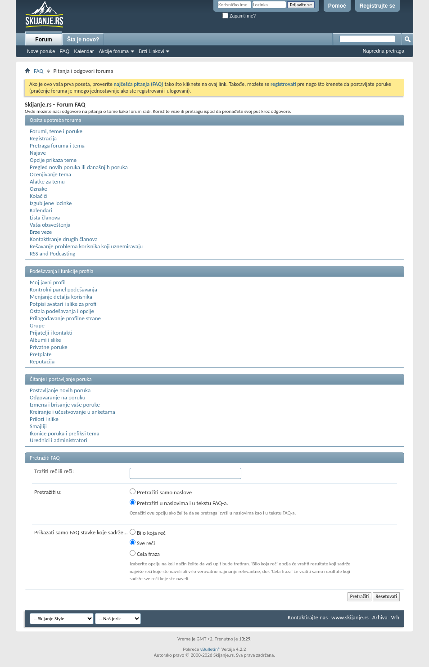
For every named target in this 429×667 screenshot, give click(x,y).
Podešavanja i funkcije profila (61, 271)
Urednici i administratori (58, 440)
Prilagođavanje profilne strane (65, 318)
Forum (43, 39)
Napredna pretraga (383, 51)
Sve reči (142, 542)
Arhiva (380, 617)
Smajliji (38, 426)
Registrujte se (377, 6)
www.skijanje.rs (350, 617)
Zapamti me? (239, 15)
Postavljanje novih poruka (60, 390)
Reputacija (42, 361)
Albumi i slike (45, 339)
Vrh (395, 617)
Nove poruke (41, 51)
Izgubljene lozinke (51, 203)
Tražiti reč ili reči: (54, 471)
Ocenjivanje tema (50, 174)
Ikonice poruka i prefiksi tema (64, 433)
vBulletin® (210, 649)
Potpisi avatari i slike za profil (64, 303)
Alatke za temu (47, 181)
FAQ (64, 51)
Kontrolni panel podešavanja (63, 289)
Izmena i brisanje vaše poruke (65, 404)
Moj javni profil (48, 282)
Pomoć (337, 6)
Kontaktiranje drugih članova (64, 239)
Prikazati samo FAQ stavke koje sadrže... (81, 532)
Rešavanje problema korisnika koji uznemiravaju (86, 246)
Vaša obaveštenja (50, 224)
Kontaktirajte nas (308, 617)
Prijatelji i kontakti (51, 332)
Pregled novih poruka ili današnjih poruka (79, 167)
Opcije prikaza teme (53, 160)
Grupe (37, 325)
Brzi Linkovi (151, 51)
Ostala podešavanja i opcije (62, 311)
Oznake (38, 188)
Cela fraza (145, 553)
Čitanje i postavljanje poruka (60, 379)
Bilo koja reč (148, 532)
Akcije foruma (114, 51)
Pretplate (40, 354)
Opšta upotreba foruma (55, 120)
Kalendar (84, 51)
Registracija (43, 138)
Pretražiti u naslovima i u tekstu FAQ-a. (179, 502)
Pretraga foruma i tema (57, 145)
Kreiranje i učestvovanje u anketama (72, 411)
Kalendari (41, 210)
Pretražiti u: (48, 491)
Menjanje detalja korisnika (61, 296)
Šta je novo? (83, 39)
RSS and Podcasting (53, 253)
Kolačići (39, 195)
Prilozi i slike (44, 419)
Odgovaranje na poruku (58, 397)
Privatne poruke (49, 347)
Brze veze (41, 231)
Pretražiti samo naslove (161, 492)
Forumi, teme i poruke (56, 131)
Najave (38, 152)
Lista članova (45, 217)
